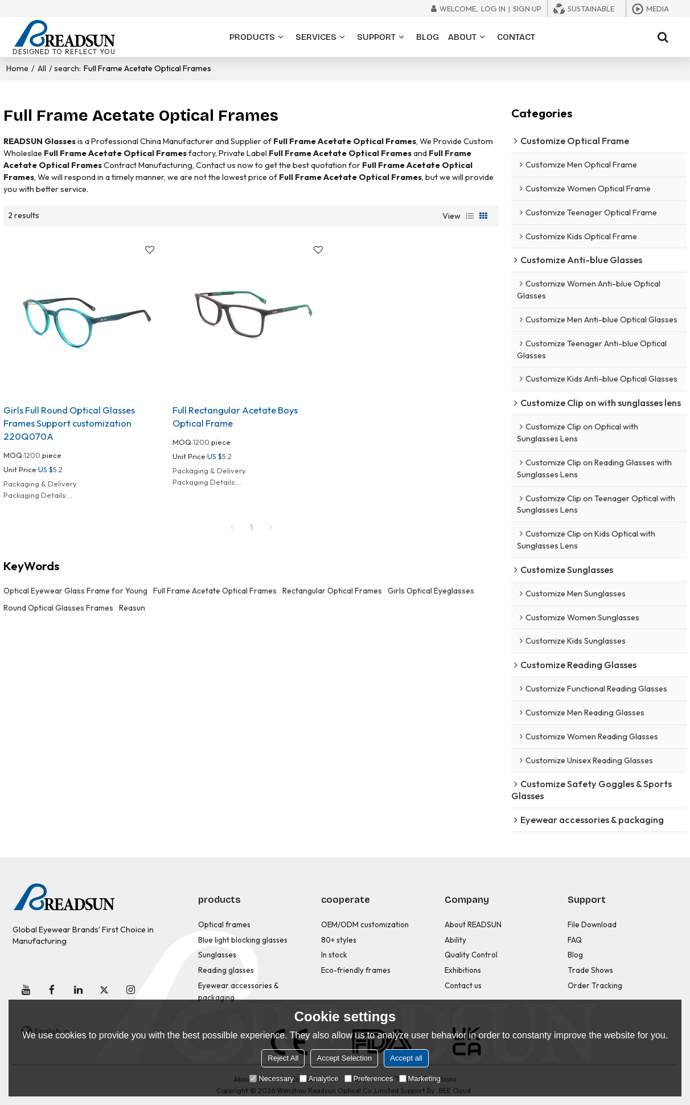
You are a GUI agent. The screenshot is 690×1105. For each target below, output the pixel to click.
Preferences (368, 1078)
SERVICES (315, 37)
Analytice (319, 1078)
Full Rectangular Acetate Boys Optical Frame (235, 416)
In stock (334, 954)
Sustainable (591, 8)
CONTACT (516, 37)
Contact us (463, 985)
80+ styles (338, 939)
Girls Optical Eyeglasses (431, 591)
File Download (592, 924)
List (470, 216)
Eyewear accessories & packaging (238, 991)
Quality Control (471, 954)
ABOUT (462, 37)
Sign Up (527, 8)
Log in (493, 8)
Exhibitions (463, 970)
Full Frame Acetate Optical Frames (215, 591)
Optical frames (224, 924)
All (42, 68)
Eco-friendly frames (356, 970)
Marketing (420, 1078)
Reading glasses (226, 970)
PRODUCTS (252, 37)
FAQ (575, 939)
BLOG (427, 37)
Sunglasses (217, 954)
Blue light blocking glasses (243, 939)
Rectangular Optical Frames (332, 591)
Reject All (283, 1058)
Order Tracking (595, 985)
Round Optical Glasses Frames (58, 608)
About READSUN (473, 924)
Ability (455, 939)
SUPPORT (376, 37)
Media (657, 8)
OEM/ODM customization (365, 924)
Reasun (132, 608)
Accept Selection (344, 1058)
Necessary (271, 1078)
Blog (575, 954)
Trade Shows (590, 970)
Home (17, 68)
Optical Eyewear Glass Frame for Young (75, 591)
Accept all (406, 1058)
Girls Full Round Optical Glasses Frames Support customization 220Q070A (69, 423)
